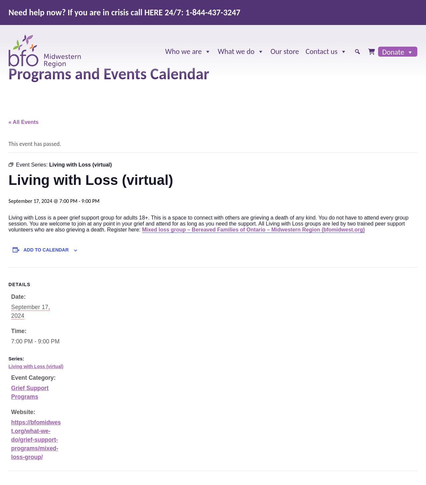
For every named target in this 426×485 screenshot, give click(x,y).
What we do (241, 52)
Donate (397, 52)
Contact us (326, 52)
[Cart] (371, 52)
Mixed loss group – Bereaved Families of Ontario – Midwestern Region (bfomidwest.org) (253, 230)
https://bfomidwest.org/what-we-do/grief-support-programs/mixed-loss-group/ (36, 440)
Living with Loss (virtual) (36, 366)
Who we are (188, 52)
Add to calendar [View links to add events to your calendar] (46, 249)
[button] (357, 51)
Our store (285, 51)
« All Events (24, 122)
